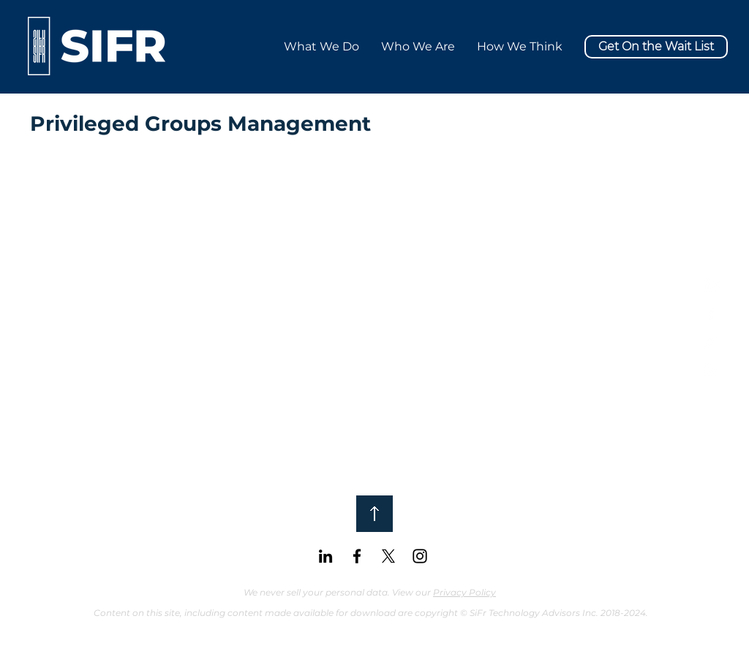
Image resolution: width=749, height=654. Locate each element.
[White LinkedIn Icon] (710, 284)
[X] (710, 341)
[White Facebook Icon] (710, 313)
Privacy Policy (464, 592)
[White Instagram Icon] (710, 370)
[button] (519, 46)
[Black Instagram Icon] (419, 556)
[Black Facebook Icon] (356, 556)
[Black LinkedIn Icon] (325, 556)
